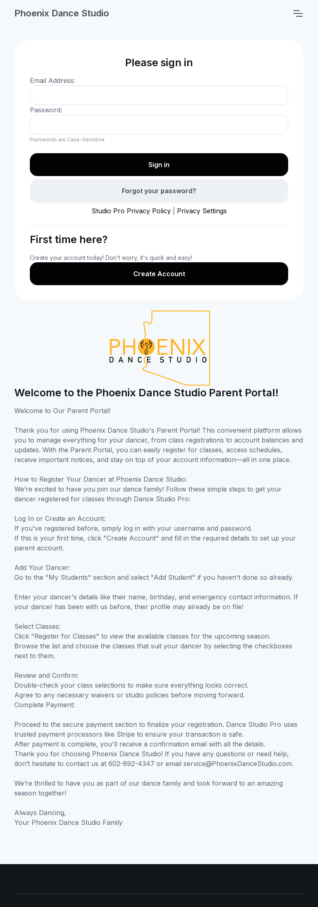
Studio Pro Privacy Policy (131, 211)
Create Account (159, 274)
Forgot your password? (159, 191)
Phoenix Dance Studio (61, 13)
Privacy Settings (202, 211)
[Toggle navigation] (297, 13)
